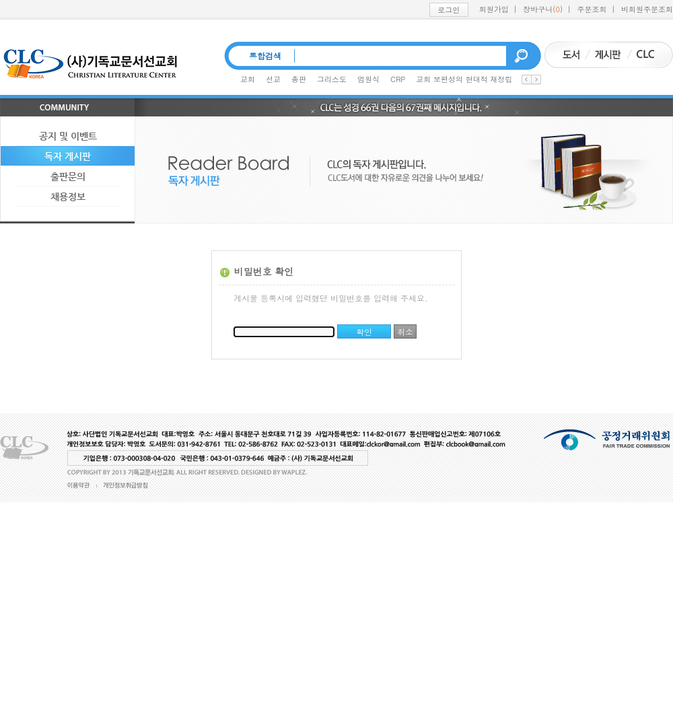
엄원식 (368, 79)
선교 (273, 79)
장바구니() (543, 9)
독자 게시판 (67, 156)
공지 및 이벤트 (68, 136)
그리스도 (332, 79)
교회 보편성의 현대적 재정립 (464, 79)
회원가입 (494, 9)
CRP (397, 79)
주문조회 (592, 9)
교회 (247, 79)
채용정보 (67, 196)
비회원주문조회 (647, 9)
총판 (298, 79)
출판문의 (67, 176)
